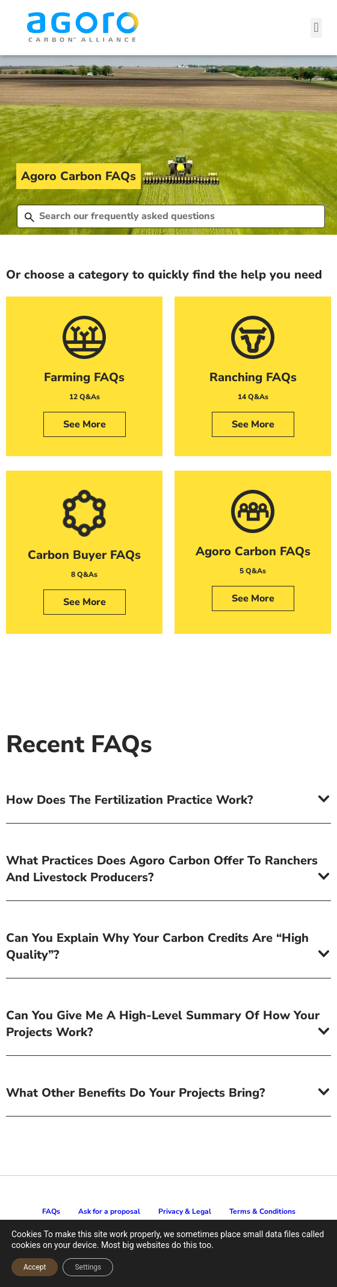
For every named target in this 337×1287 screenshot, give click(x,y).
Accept (34, 1267)
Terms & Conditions (262, 1211)
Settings (88, 1267)
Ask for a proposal (109, 1211)
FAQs (51, 1211)
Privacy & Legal (184, 1211)
